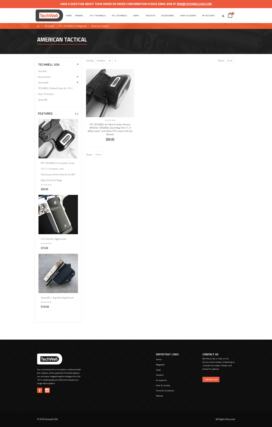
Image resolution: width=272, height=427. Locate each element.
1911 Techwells (97, 15)
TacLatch (42, 71)
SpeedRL (79, 15)
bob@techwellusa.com (194, 4)
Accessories (167, 15)
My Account (208, 15)
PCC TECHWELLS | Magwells (73, 26)
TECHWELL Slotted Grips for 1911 (55, 88)
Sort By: (90, 61)
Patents (159, 395)
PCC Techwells (119, 15)
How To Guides (46, 94)
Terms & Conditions (165, 390)
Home (38, 26)
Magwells (160, 364)
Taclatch (150, 15)
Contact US (211, 379)
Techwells (49, 26)
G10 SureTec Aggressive (53, 239)
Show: (221, 61)
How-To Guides (188, 15)
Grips (136, 15)
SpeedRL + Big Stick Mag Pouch (57, 297)
